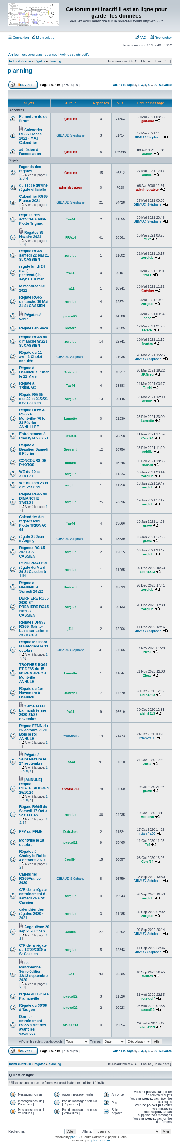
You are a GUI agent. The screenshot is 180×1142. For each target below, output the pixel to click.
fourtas (147, 343)
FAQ (140, 37)
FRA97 (70, 328)
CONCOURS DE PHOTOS (32, 462)
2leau (147, 652)
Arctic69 (147, 817)
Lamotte (70, 418)
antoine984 (70, 789)
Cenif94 (70, 436)
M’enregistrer (44, 37)
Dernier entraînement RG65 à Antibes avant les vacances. (32, 1025)
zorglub (70, 255)
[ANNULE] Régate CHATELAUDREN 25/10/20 (34, 786)
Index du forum (20, 61)
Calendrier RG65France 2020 (30, 878)
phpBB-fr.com (100, 1140)
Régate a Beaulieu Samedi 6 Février (33, 449)
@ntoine (70, 119)
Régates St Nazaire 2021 (31, 234)
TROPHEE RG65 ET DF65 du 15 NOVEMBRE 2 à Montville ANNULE (33, 673)
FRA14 (70, 237)
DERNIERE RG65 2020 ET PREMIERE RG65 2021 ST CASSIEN (34, 606)
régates (39, 61)
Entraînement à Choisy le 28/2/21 (34, 436)
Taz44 (70, 219)
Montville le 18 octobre (31, 842)
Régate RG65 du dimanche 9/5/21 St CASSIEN (33, 341)
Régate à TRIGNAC (27, 385)
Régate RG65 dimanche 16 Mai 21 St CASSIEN (33, 301)
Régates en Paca (33, 328)
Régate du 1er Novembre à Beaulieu (31, 693)
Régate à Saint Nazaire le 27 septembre (32, 759)
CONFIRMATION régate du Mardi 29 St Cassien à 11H (33, 569)
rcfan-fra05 (71, 736)
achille (147, 154)
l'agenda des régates (30, 169)
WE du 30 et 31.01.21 (29, 474)
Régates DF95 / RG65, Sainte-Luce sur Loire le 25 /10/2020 (33, 628)
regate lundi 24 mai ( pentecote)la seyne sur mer (32, 272)
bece (147, 318)
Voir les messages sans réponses (32, 54)
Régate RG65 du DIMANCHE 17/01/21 (33, 498)
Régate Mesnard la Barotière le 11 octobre (33, 646)
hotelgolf (147, 998)
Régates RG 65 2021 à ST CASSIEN (32, 552)
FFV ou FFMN (30, 831)
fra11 (70, 273)
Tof (147, 844)
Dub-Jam (70, 831)
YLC (147, 239)
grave (147, 525)
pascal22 (70, 316)
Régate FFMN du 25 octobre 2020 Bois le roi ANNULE (33, 732)
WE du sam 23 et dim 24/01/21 (33, 485)
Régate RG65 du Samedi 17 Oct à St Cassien (33, 811)
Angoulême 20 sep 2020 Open (34, 929)
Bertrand (70, 372)
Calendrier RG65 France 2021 (33, 198)
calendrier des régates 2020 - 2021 (31, 913)
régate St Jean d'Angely (31, 539)
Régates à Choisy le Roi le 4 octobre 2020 (32, 855)
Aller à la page (123, 85)
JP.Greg (147, 374)
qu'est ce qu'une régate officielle (33, 187)
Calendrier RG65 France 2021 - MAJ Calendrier (30, 136)
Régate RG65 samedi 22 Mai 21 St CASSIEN (34, 255)
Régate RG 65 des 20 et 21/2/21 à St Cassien (33, 398)
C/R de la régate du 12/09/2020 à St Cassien (33, 949)
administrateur (70, 187)
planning (55, 61)
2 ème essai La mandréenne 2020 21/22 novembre (32, 712)
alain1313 (147, 572)
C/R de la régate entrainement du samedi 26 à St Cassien (33, 896)
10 (155, 85)
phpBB (75, 1137)
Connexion (18, 37)
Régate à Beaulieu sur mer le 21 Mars (34, 372)
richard (70, 463)
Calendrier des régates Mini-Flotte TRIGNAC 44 (33, 523)
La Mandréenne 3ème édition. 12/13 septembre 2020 (33, 971)
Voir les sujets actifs (75, 54)
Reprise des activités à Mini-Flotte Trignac (32, 219)
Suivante (165, 85)
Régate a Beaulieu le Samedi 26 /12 (31, 587)
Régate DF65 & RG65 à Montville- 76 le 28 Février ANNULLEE (32, 418)
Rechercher (161, 37)
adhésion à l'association (30, 151)
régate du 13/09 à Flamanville (34, 996)
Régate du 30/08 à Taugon (33, 1007)
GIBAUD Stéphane (70, 135)
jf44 (70, 629)
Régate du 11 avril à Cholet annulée (30, 356)
